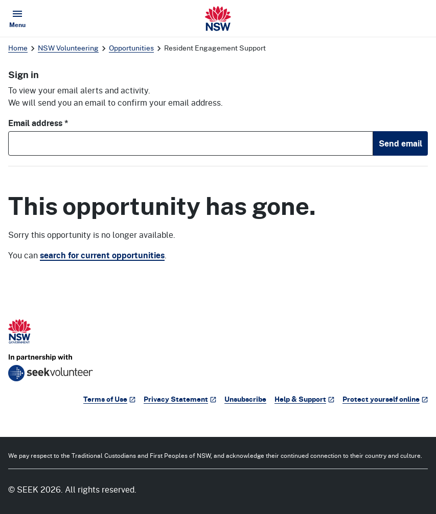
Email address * (38, 123)
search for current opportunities (102, 255)
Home (18, 47)
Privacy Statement (180, 399)
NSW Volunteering (68, 47)
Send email (400, 143)
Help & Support (304, 399)
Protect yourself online (385, 399)
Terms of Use (109, 399)
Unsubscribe (245, 399)
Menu (19, 18)
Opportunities (131, 47)
